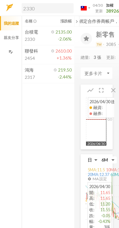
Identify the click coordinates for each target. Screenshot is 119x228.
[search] (48, 8)
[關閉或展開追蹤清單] (77, 21)
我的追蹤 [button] (11, 23)
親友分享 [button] (11, 37)
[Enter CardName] (96, 73)
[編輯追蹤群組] (10, 52)
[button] (46, 8)
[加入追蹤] (86, 38)
